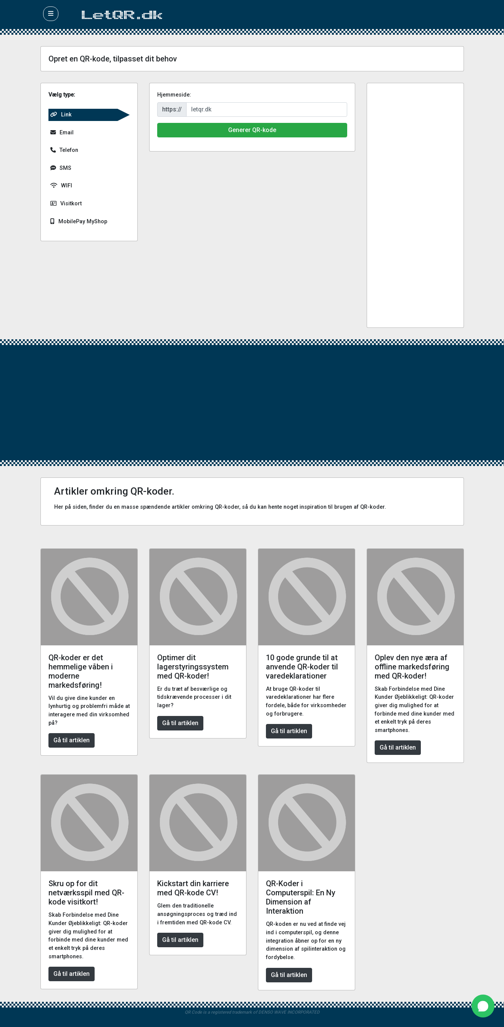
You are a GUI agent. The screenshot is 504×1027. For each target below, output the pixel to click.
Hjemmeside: (174, 95)
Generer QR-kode (252, 130)
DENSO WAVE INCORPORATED (289, 1012)
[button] (50, 13)
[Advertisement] (415, 205)
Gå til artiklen (71, 740)
